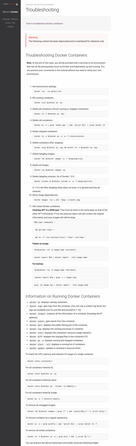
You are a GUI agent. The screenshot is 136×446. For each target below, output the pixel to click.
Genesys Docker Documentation (40, 4)
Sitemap (6, 19)
